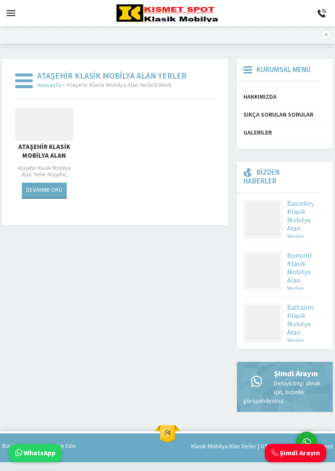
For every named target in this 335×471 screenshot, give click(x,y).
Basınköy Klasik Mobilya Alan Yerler (300, 220)
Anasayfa (49, 85)
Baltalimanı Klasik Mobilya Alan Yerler (305, 324)
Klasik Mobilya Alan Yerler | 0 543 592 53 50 (245, 446)
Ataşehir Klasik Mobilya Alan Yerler (44, 156)
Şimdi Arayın (295, 453)
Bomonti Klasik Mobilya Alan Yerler (300, 272)
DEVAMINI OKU (44, 190)
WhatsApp (35, 453)
